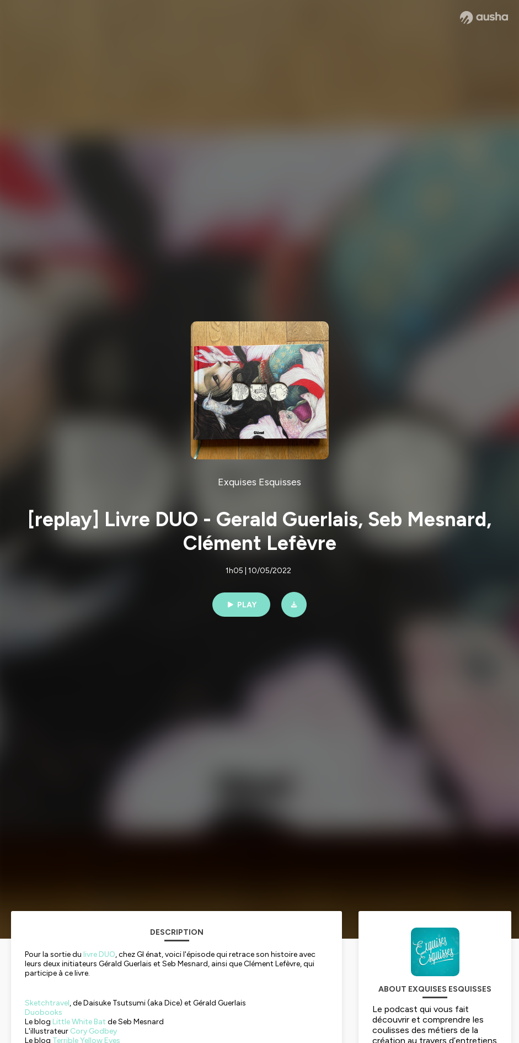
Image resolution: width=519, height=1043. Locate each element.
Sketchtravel (47, 1003)
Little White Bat (79, 1021)
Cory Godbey (93, 1031)
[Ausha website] (484, 17)
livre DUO (99, 954)
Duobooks (43, 1012)
